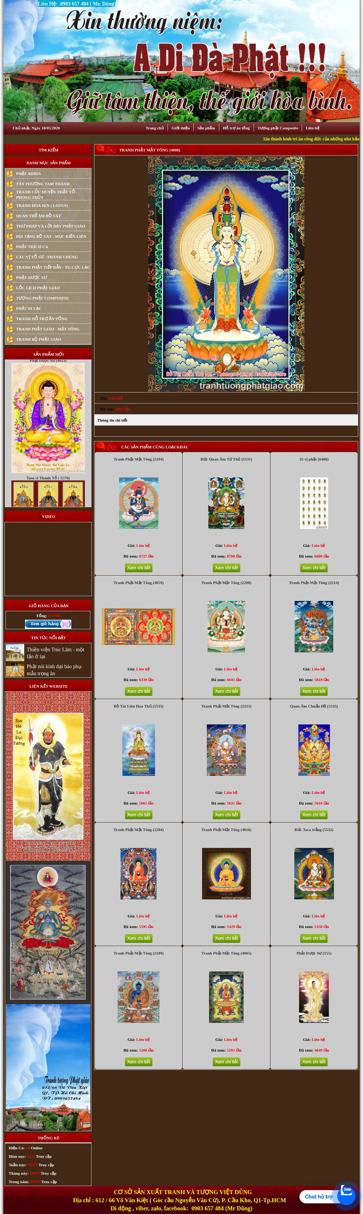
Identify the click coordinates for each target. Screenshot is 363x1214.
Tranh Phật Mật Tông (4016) (226, 829)
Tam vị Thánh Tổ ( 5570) (48, 492)
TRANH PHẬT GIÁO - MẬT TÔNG (48, 329)
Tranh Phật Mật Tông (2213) (226, 706)
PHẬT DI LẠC (29, 308)
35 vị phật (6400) (313, 459)
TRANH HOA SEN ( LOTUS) (42, 205)
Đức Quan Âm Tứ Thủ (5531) (226, 459)
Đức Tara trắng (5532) (314, 829)
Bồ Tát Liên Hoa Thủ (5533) (138, 706)
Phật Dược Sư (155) (313, 953)
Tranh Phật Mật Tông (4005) (226, 953)
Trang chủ (155, 128)
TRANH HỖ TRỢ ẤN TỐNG (42, 318)
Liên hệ (312, 128)
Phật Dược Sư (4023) (48, 374)
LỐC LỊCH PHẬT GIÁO (38, 288)
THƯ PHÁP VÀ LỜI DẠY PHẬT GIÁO (50, 226)
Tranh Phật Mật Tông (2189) (138, 953)
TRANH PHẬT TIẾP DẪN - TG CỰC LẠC (53, 267)
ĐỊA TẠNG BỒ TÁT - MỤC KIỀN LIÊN (51, 236)
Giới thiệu (181, 128)
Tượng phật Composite (278, 128)
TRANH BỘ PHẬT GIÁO (38, 339)
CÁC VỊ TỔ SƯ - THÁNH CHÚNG (47, 257)
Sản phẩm (206, 128)
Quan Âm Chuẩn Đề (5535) (314, 706)
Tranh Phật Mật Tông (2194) (138, 459)
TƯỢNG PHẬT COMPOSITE (42, 298)
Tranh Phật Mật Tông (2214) (314, 582)
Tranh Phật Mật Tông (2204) (138, 829)
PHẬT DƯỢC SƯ (31, 277)
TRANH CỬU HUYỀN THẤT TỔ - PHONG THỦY (46, 195)
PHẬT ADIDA (28, 173)
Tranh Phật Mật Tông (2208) (226, 582)
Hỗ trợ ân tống (236, 128)
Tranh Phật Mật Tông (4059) (138, 582)
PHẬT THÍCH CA (32, 246)
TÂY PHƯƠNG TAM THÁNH (43, 184)
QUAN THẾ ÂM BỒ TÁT (38, 216)
